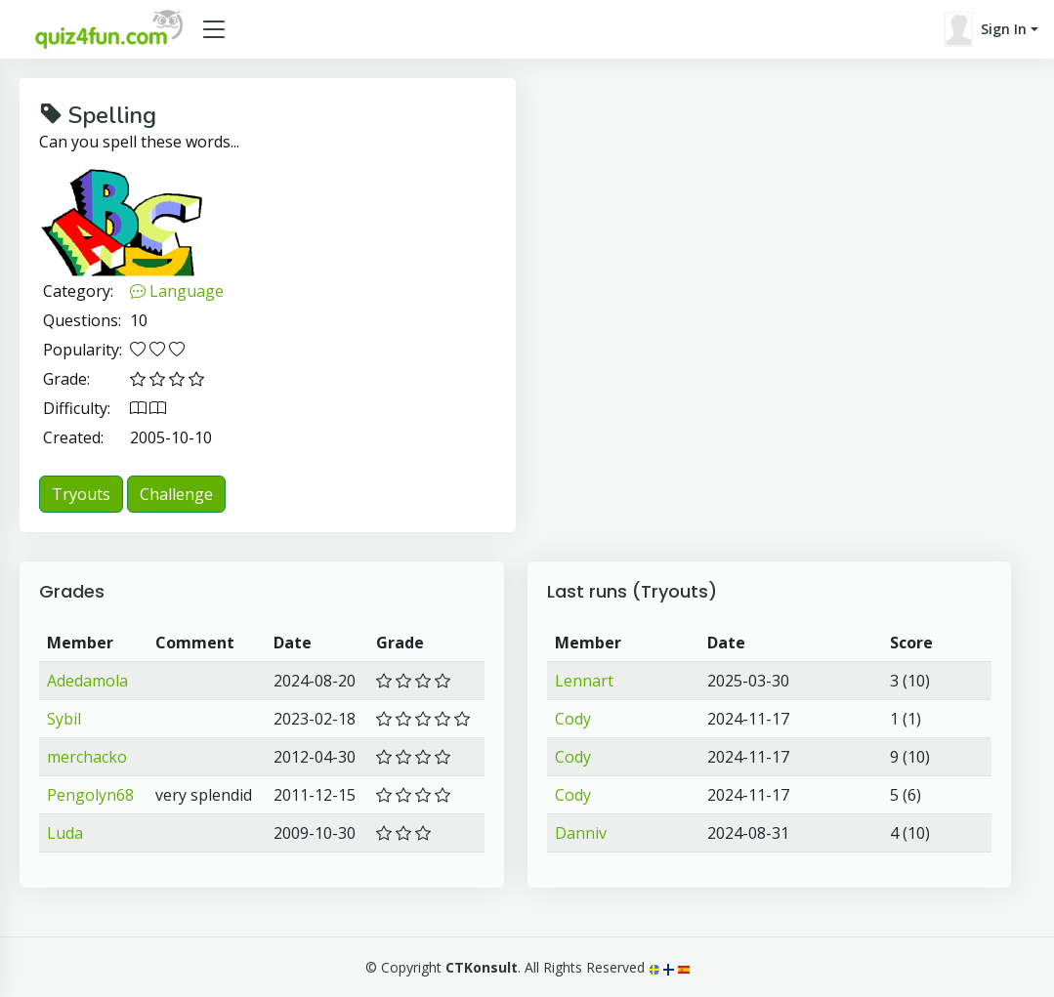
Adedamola (87, 680)
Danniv (581, 833)
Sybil (64, 718)
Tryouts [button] (81, 494)
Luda (65, 833)
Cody (573, 718)
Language (177, 291)
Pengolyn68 (90, 795)
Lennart (584, 680)
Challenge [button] (176, 494)
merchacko (87, 757)
